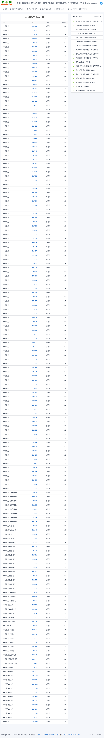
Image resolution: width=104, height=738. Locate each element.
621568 (34, 305)
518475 (34, 130)
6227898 (35, 709)
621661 (34, 30)
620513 (34, 626)
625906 (34, 317)
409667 (34, 113)
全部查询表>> (97, 16)
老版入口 (91, 734)
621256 (34, 234)
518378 (34, 118)
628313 (34, 326)
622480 (34, 571)
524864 (34, 188)
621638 (34, 609)
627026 (34, 459)
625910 (34, 488)
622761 (34, 209)
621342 (34, 509)
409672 (34, 84)
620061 (34, 263)
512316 (34, 97)
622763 (34, 217)
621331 (34, 284)
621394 (34, 521)
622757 (34, 192)
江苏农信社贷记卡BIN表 (83, 62)
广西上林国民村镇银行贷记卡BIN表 (87, 46)
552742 (34, 159)
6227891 (35, 680)
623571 (34, 413)
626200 (34, 588)
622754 (34, 247)
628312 (34, 334)
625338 (34, 397)
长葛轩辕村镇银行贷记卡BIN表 (85, 78)
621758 (34, 355)
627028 (34, 467)
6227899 (35, 713)
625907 (34, 322)
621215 (34, 534)
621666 (34, 47)
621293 (34, 501)
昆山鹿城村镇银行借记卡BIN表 (85, 82)
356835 (34, 55)
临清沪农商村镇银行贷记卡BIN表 (86, 29)
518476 (34, 134)
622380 (34, 584)
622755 (34, 184)
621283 (34, 259)
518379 (34, 122)
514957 (34, 109)
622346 (34, 655)
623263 (34, 426)
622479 (34, 567)
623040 (34, 634)
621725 (34, 267)
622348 (34, 663)
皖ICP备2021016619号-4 (51, 735)
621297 (34, 297)
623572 (34, 417)
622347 (34, 659)
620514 (34, 242)
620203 (34, 642)
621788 (34, 376)
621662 (34, 409)
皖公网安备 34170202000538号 (70, 735)
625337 (34, 392)
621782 (34, 646)
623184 (34, 430)
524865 (34, 143)
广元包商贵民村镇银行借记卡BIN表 (87, 41)
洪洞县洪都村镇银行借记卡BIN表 (86, 37)
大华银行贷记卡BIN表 (82, 86)
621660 (34, 26)
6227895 (35, 696)
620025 (34, 492)
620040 (34, 272)
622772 (34, 546)
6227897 (35, 705)
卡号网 (38, 735)
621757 (34, 351)
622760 (34, 205)
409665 (34, 59)
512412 (34, 105)
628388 (34, 230)
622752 (34, 176)
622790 (34, 671)
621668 (34, 43)
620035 (34, 596)
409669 (34, 72)
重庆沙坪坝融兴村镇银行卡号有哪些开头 (88, 66)
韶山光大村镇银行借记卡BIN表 (85, 70)
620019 (34, 592)
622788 (34, 255)
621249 (34, 538)
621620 (34, 342)
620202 (34, 638)
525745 (34, 147)
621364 (34, 517)
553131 (34, 163)
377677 (34, 301)
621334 (34, 613)
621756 (34, 347)
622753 (34, 180)
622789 (34, 605)
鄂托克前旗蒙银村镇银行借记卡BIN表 (87, 54)
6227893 (35, 688)
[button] (59, 9)
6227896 (35, 701)
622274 (34, 580)
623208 (34, 338)
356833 (34, 51)
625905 (34, 313)
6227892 (35, 684)
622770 (34, 551)
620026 (34, 496)
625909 (34, 484)
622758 (34, 197)
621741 (34, 630)
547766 (34, 155)
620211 (34, 563)
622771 (34, 542)
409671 (34, 80)
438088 (34, 138)
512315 (34, 93)
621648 (34, 526)
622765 (34, 476)
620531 (34, 555)
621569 (34, 309)
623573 (34, 447)
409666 (34, 63)
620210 (34, 559)
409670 (34, 76)
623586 (34, 438)
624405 (34, 717)
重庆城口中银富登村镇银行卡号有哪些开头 (88, 21)
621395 (34, 621)
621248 (34, 530)
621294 (34, 505)
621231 (34, 601)
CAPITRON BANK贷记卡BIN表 (85, 33)
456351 (34, 88)
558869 (34, 276)
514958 (34, 172)
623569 (34, 434)
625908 (34, 480)
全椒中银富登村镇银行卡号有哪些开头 (88, 50)
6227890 (35, 676)
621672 (34, 388)
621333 (34, 292)
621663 (34, 34)
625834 (34, 442)
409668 (34, 68)
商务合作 (100, 734)
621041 (34, 667)
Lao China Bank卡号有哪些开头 (85, 90)
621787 (34, 372)
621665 (34, 451)
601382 (34, 222)
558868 (34, 168)
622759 (34, 201)
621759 (34, 359)
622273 (34, 576)
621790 (34, 384)
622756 (34, 226)
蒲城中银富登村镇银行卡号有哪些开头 (88, 74)
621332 (34, 288)
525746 (34, 151)
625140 (34, 617)
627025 (34, 455)
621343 (34, 513)
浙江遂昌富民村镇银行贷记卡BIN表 (87, 58)
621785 (34, 363)
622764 (34, 471)
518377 (34, 251)
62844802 (35, 721)
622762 (34, 213)
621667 (34, 38)
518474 (34, 126)
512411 (34, 101)
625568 (34, 401)
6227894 (35, 692)
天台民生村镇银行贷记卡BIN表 (85, 25)
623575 (34, 422)
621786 (34, 367)
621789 (34, 380)
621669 (34, 405)
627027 (34, 463)
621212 (34, 238)
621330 (34, 280)
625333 (34, 330)
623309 (34, 651)
